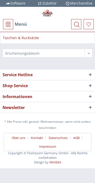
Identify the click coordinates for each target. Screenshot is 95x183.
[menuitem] (14, 24)
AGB (76, 137)
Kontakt (37, 137)
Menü (15, 24)
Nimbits (55, 162)
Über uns (18, 137)
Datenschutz (58, 137)
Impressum (47, 146)
